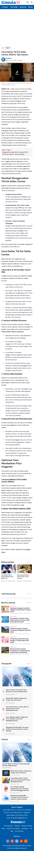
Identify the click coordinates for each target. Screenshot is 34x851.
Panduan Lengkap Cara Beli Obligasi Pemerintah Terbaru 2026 (20, 609)
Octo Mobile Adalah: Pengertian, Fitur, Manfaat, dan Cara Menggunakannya (17, 719)
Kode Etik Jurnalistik (13, 828)
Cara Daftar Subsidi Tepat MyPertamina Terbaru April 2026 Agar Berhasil (20, 620)
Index (30, 562)
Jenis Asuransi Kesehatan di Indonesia (21, 576)
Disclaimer (25, 828)
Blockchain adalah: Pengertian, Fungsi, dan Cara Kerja (16, 699)
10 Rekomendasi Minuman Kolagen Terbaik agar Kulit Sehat (19, 640)
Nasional (23, 7)
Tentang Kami (8, 826)
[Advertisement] (17, 28)
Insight (7, 48)
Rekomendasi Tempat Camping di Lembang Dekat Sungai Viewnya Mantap (20, 650)
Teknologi (13, 7)
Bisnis (30, 7)
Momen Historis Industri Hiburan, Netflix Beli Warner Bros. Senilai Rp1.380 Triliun (8, 578)
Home (4, 7)
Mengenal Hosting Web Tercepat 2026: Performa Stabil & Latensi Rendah (15, 153)
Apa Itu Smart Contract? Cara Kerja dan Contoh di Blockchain (16, 691)
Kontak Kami (19, 831)
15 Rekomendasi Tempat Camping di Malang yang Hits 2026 (20, 630)
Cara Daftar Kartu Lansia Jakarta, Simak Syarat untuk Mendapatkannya (17, 708)
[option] (9, 576)
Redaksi (9, 58)
